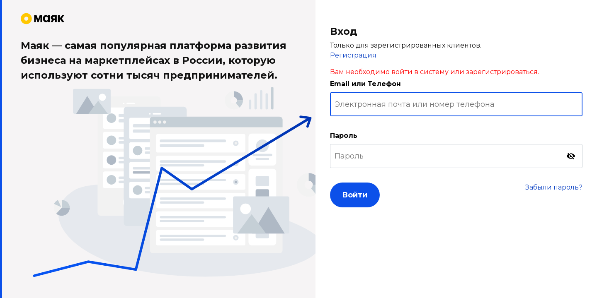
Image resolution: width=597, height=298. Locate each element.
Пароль (343, 135)
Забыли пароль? (553, 187)
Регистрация (353, 55)
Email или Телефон (365, 84)
